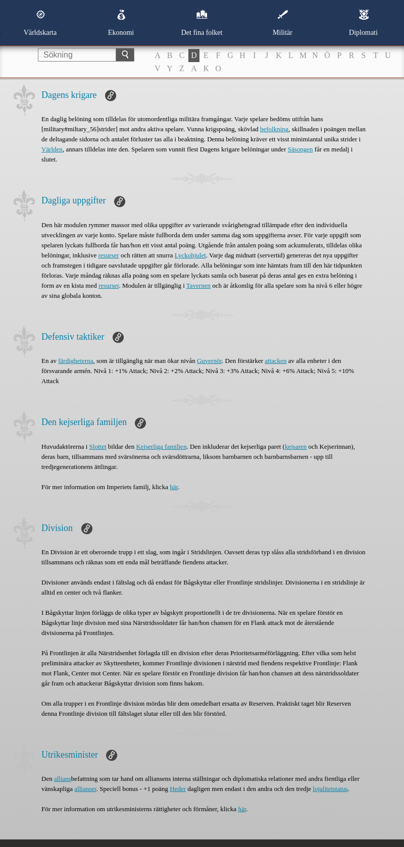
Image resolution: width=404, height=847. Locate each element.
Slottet (98, 446)
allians (62, 778)
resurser (108, 255)
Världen (52, 149)
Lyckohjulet (190, 255)
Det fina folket (202, 22)
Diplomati (363, 22)
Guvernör (209, 360)
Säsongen (300, 149)
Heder (178, 788)
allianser (85, 788)
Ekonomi (121, 22)
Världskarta (40, 22)
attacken (275, 360)
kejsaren (296, 446)
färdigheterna (75, 360)
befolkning (274, 129)
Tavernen (198, 285)
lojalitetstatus (330, 788)
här (174, 487)
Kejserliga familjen (161, 446)
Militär (282, 22)
